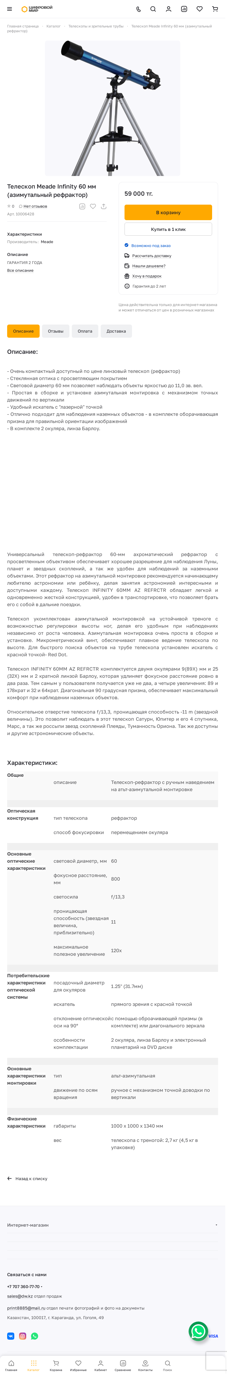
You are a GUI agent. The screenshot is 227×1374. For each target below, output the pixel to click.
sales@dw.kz (20, 1296)
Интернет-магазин (28, 1225)
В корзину (168, 212)
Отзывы (55, 331)
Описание (23, 331)
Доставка (116, 331)
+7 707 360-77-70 (23, 1286)
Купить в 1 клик (168, 229)
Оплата (85, 331)
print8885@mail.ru (26, 1307)
